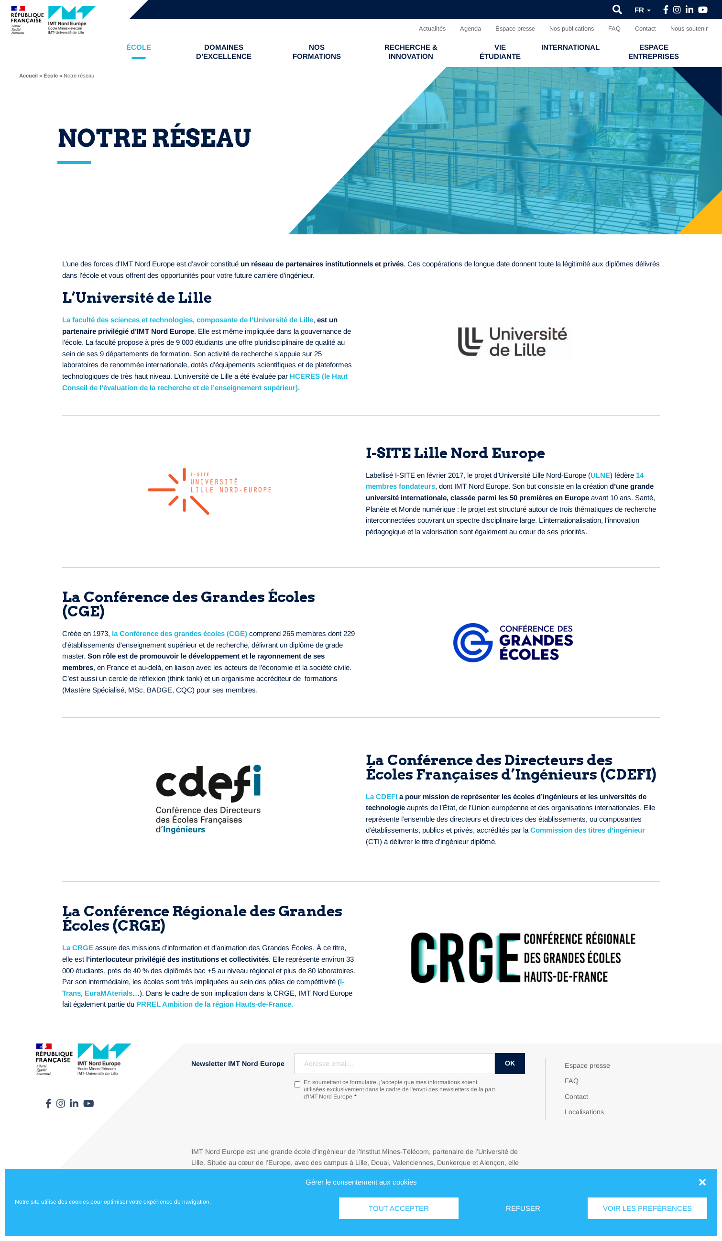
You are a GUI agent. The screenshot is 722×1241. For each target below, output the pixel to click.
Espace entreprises (653, 51)
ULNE (600, 475)
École (138, 47)
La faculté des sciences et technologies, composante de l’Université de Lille (187, 320)
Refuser (523, 1208)
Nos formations (317, 51)
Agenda (470, 28)
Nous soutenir (689, 28)
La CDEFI (381, 796)
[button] (702, 1182)
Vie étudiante (500, 51)
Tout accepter (399, 1208)
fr (642, 10)
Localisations (584, 1112)
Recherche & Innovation (411, 51)
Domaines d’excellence (224, 51)
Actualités (432, 28)
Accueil (28, 75)
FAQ (614, 28)
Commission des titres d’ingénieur (587, 830)
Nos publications (571, 28)
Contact (645, 28)
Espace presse (515, 28)
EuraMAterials (108, 993)
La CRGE (77, 948)
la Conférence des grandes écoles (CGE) (179, 633)
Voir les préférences (647, 1208)
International (570, 47)
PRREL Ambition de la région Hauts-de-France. (214, 1004)
